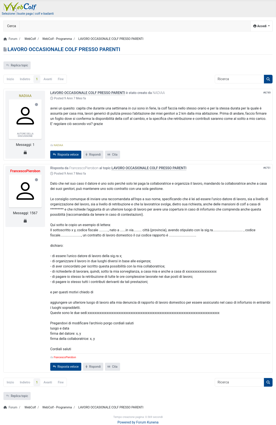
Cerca (11, 26)
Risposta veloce (66, 154)
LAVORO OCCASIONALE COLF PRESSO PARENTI (87, 93)
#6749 (267, 92)
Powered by (126, 422)
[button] (261, 26)
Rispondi (93, 154)
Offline (36, 104)
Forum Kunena (147, 422)
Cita (112, 154)
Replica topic (17, 65)
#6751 (267, 167)
